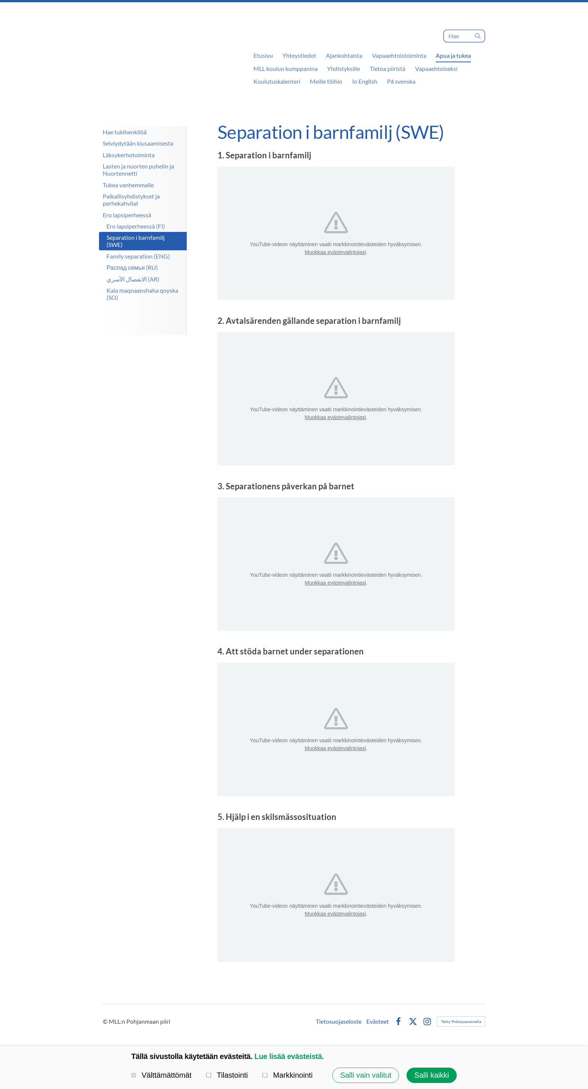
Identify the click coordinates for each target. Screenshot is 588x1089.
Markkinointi (287, 1075)
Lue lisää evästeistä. (289, 1056)
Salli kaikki (431, 1075)
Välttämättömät (161, 1075)
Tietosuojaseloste (339, 1021)
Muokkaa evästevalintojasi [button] (335, 252)
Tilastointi (227, 1075)
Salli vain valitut (365, 1075)
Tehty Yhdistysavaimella (461, 1021)
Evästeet (377, 1021)
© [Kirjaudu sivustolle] (106, 1021)
